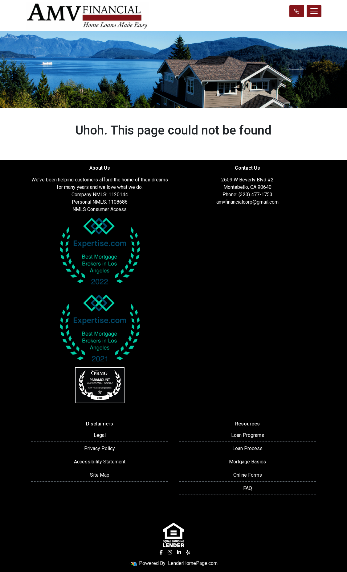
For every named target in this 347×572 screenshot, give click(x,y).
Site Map (99, 475)
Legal (100, 435)
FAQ (247, 488)
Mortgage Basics (247, 462)
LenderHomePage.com (193, 563)
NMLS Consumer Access (99, 209)
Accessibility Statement (99, 462)
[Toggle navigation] (314, 11)
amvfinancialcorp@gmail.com (247, 202)
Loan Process (247, 448)
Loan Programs (247, 435)
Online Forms (247, 475)
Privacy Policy (99, 448)
